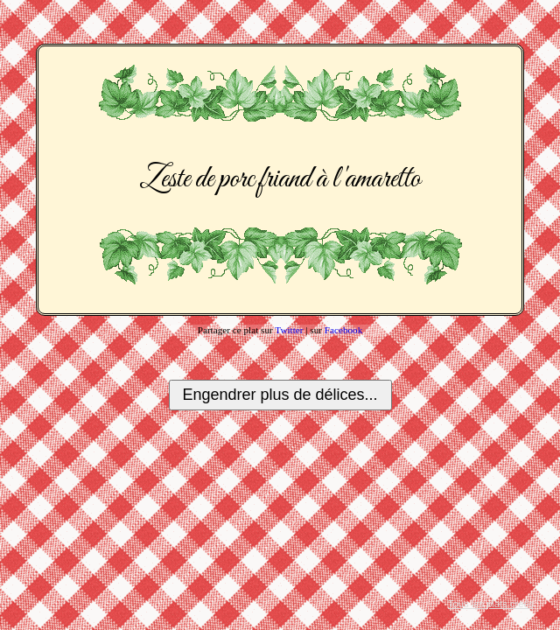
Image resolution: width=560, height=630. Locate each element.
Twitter (289, 330)
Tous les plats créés (491, 603)
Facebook (344, 330)
